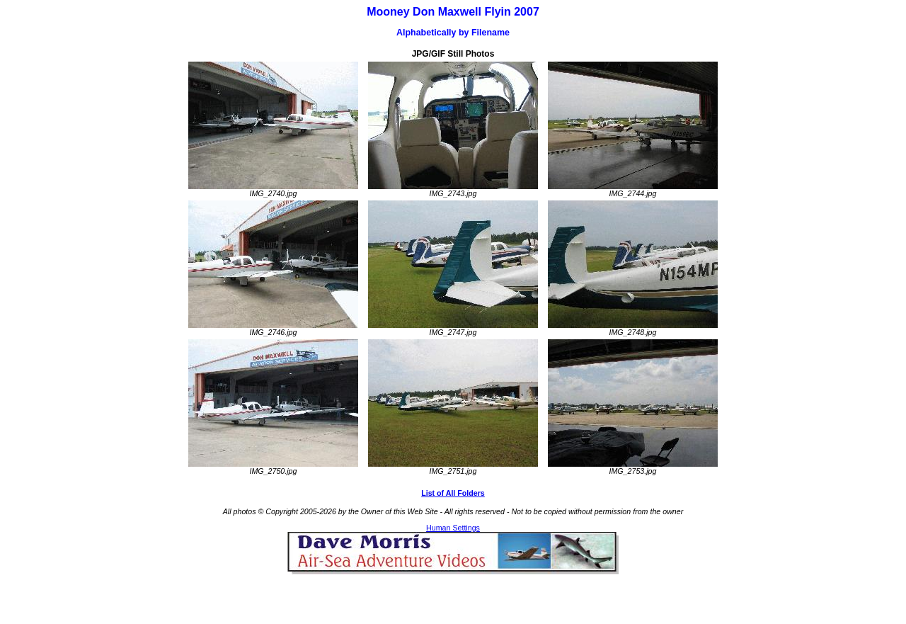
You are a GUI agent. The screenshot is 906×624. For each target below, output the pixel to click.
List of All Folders (453, 493)
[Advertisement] (453, 595)
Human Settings (453, 527)
